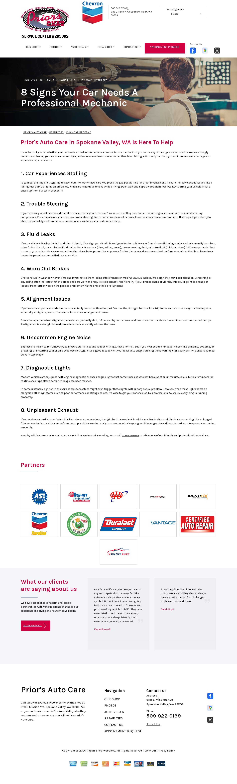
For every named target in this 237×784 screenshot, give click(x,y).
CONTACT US (131, 46)
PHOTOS (54, 46)
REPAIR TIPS (105, 46)
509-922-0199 (118, 8)
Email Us (153, 724)
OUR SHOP (32, 46)
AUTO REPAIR (78, 46)
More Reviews (34, 625)
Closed (174, 13)
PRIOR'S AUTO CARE (37, 80)
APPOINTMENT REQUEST (164, 46)
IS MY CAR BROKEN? (92, 80)
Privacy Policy (166, 750)
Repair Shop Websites (101, 750)
